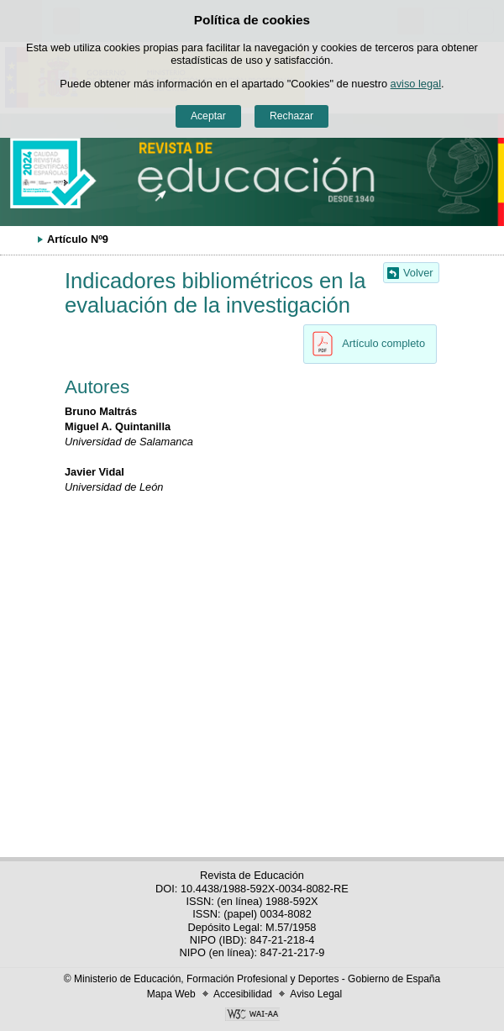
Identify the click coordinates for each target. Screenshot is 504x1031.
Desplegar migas (21, 239)
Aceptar (208, 116)
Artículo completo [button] (364, 343)
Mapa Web (171, 994)
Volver (418, 272)
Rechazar (291, 116)
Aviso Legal (316, 994)
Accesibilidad (242, 994)
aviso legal (416, 83)
